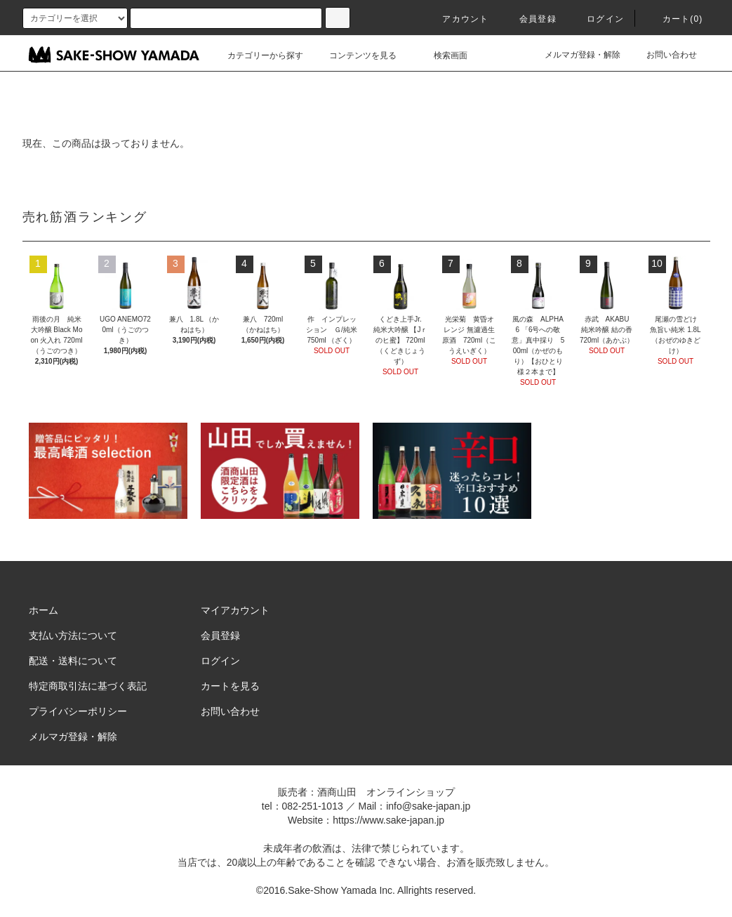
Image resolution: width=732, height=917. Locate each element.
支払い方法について (73, 635)
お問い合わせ (663, 55)
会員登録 (530, 19)
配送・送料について (73, 660)
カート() (674, 19)
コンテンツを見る (354, 55)
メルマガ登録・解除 (574, 55)
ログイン (597, 19)
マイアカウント (235, 610)
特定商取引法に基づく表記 (88, 686)
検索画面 (442, 55)
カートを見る (230, 686)
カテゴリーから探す (257, 55)
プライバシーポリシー (78, 711)
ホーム (43, 610)
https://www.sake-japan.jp (388, 820)
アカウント (456, 19)
